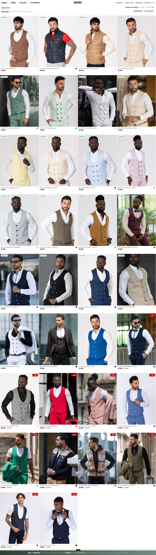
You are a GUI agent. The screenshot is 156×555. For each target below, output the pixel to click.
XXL (152, 7)
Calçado (23, 3)
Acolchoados (14, 11)
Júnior (13, 3)
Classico (22, 11)
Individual (29, 11)
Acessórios (35, 3)
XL (149, 7)
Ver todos (5, 11)
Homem (4, 3)
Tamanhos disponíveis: (132, 7)
